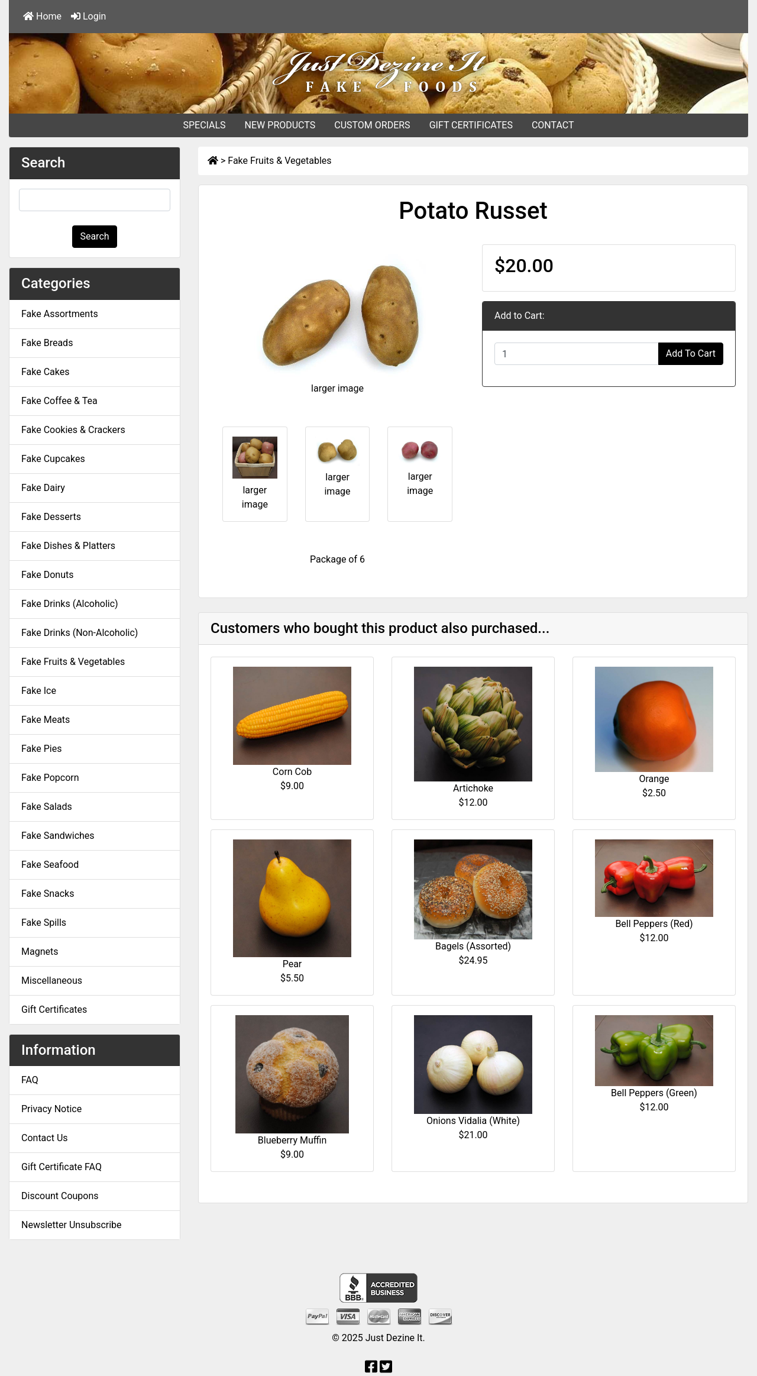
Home (42, 16)
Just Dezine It (394, 1337)
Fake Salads (46, 806)
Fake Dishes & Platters (68, 545)
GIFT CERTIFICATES (471, 125)
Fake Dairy (43, 487)
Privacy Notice (51, 1109)
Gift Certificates (54, 1009)
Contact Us (44, 1138)
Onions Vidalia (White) (473, 1120)
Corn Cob (292, 771)
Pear (292, 964)
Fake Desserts (51, 516)
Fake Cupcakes (53, 458)
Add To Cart (691, 353)
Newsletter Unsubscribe (71, 1224)
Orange (654, 778)
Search (94, 236)
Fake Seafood (50, 864)
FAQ (29, 1080)
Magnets (39, 951)
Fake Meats (45, 719)
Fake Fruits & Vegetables (279, 160)
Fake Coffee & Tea (59, 400)
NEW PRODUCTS (280, 125)
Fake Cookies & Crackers (73, 429)
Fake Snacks (47, 893)
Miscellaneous (51, 980)
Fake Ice (38, 690)
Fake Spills (43, 922)
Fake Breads (47, 342)
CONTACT (553, 125)
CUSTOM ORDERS (372, 125)
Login (88, 16)
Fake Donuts (47, 574)
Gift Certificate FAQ (61, 1166)
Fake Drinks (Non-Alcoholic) (79, 632)
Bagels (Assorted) (473, 946)
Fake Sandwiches (58, 835)
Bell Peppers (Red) (654, 923)
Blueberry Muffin (292, 1140)
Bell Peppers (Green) (654, 1093)
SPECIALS (204, 125)
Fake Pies (41, 748)
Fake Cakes (45, 371)
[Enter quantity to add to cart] (576, 354)
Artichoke (473, 788)
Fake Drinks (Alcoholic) (69, 603)
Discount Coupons (60, 1195)
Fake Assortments (59, 313)
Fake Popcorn (50, 777)
